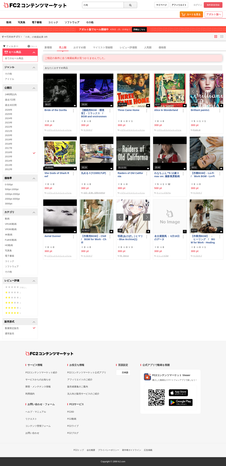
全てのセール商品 (14, 58)
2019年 (8, 139)
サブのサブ (88, 130)
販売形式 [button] (19, 322)
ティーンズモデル (164, 193)
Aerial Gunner (52, 236)
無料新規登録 (213, 5)
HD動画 (9, 245)
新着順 (48, 47)
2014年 (8, 160)
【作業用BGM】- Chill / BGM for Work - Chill (94, 239)
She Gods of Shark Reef (56, 175)
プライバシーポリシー (108, 450)
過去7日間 (10, 99)
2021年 (8, 131)
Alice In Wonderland (166, 110)
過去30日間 (11, 105)
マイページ (161, 5)
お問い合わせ (32, 433)
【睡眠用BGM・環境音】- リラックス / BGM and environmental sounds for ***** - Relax (94, 113)
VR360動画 (11, 229)
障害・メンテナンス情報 (38, 386)
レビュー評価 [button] (19, 280)
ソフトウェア (72, 22)
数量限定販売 (20, 328)
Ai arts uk (197, 130)
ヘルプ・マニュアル (35, 411)
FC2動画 (71, 419)
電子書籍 (37, 22)
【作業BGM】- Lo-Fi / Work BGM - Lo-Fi (203, 175)
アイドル (9, 79)
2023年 (8, 122)
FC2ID (70, 411)
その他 (89, 22)
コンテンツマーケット (44, 5)
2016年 (20, 153)
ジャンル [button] (19, 67)
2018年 (8, 143)
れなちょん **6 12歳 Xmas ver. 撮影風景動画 (167, 175)
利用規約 (30, 393)
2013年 (8, 165)
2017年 (8, 148)
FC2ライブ (73, 426)
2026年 (8, 109)
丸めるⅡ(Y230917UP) (93, 173)
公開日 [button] (19, 88)
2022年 (8, 126)
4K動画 (8, 234)
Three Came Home (128, 110)
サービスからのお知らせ (38, 379)
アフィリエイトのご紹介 (80, 379)
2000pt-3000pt (12, 199)
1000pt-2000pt (12, 194)
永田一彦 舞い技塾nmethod (94, 193)
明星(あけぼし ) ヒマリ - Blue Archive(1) (130, 238)
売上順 (62, 47)
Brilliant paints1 (200, 110)
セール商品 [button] (19, 52)
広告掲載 (148, 450)
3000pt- (9, 203)
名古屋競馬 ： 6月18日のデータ (167, 238)
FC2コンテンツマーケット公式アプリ (86, 372)
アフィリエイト (179, 5)
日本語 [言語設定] (125, 372)
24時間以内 (11, 94)
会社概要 (91, 450)
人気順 (147, 47)
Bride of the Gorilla (55, 110)
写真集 (21, 22)
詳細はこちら (139, 29)
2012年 (8, 169)
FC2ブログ (73, 433)
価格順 (162, 47)
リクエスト (31, 419)
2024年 (8, 118)
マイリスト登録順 (103, 47)
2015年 (8, 156)
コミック (53, 22)
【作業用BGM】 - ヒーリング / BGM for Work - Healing (203, 239)
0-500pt (9, 184)
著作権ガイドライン (131, 450)
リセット (32, 46)
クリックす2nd (162, 256)
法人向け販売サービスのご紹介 (83, 393)
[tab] (134, 47)
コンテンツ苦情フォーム (38, 426)
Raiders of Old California (130, 175)
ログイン (198, 5)
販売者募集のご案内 (77, 386)
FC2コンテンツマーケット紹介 (41, 372)
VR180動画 (11, 224)
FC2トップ (79, 450)
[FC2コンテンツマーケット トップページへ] (49, 353)
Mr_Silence (124, 256)
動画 (8, 22)
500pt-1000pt (12, 189)
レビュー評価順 (128, 47)
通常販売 (9, 333)
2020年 (8, 135)
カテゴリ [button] (19, 212)
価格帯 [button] (19, 178)
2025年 (8, 114)
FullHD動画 (11, 240)
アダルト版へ (213, 14)
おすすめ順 (79, 47)
